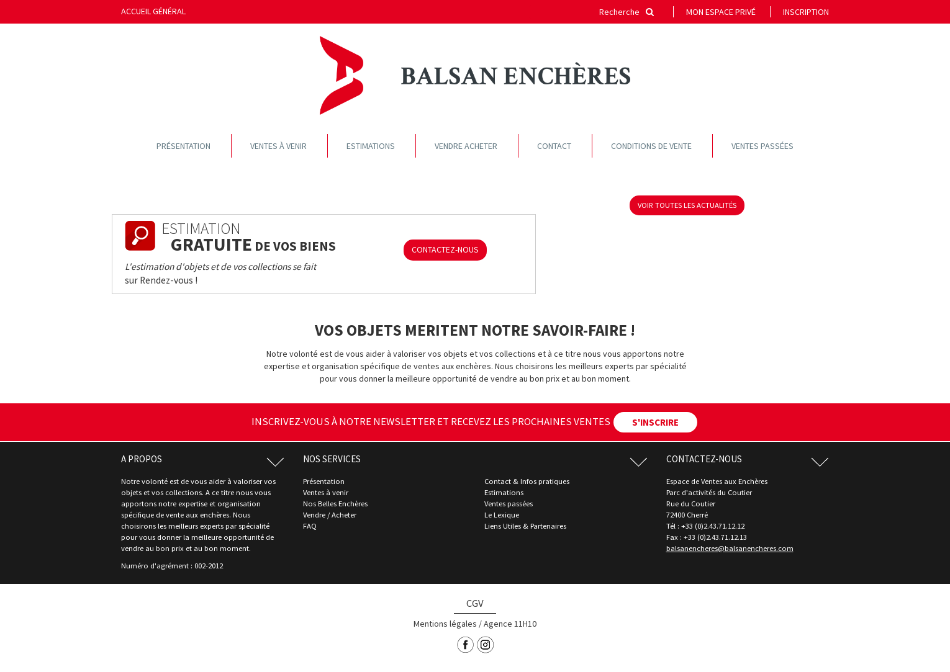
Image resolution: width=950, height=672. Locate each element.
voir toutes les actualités (687, 205)
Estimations (370, 145)
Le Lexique (501, 514)
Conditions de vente (651, 145)
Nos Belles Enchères (335, 503)
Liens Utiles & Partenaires (525, 526)
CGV (475, 603)
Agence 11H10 (510, 623)
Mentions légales (445, 623)
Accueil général (153, 11)
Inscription (806, 11)
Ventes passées (762, 145)
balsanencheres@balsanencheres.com (730, 548)
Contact (554, 145)
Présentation (183, 145)
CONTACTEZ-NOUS (445, 249)
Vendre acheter (466, 145)
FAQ (310, 526)
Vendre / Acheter (329, 514)
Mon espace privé (721, 11)
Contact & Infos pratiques (526, 481)
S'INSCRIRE (655, 422)
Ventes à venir (278, 145)
